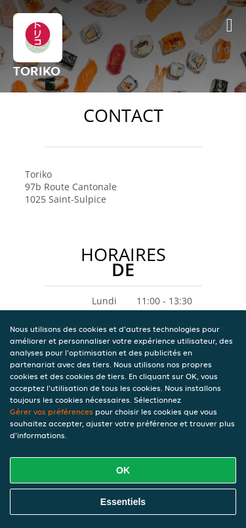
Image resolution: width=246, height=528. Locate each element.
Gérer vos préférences (51, 411)
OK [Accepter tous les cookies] (123, 470)
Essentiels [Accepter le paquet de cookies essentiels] (123, 502)
